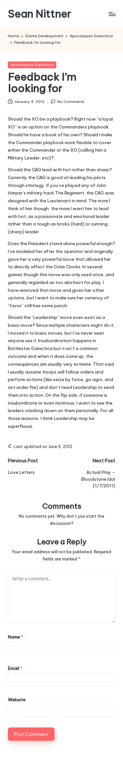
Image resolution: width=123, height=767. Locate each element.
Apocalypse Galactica (32, 64)
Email (15, 668)
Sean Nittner (39, 14)
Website (17, 700)
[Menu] (112, 14)
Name (15, 637)
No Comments (67, 101)
